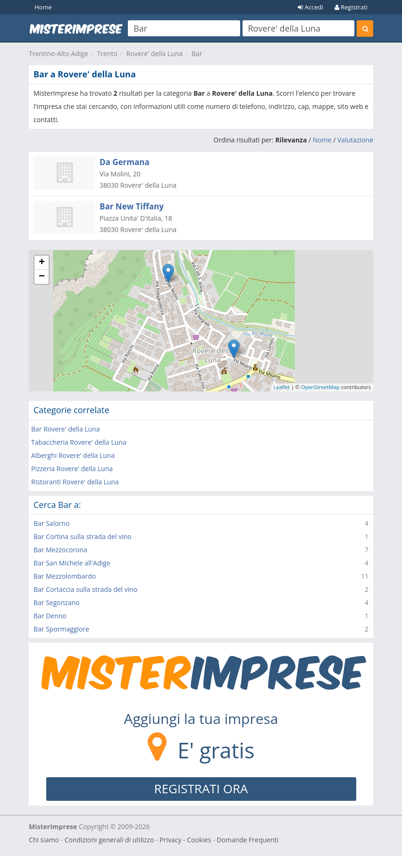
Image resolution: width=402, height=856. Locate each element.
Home (43, 7)
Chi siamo (44, 839)
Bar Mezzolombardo (65, 576)
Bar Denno (50, 615)
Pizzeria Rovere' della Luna (72, 468)
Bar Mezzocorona (60, 549)
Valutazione (355, 139)
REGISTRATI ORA (201, 788)
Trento (107, 53)
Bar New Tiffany (132, 206)
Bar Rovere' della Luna (65, 428)
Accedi (310, 7)
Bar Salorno (51, 523)
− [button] (42, 277)
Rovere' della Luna (154, 53)
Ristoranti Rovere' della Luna (75, 481)
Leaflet (282, 387)
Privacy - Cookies (185, 839)
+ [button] (42, 263)
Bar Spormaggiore (61, 628)
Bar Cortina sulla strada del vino (83, 536)
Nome (322, 139)
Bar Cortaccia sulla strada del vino (85, 589)
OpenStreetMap (320, 387)
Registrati (351, 7)
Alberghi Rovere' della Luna (73, 455)
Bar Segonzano (57, 602)
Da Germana (125, 162)
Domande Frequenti (247, 839)
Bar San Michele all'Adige (72, 562)
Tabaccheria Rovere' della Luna (78, 442)
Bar (197, 53)
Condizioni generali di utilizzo (109, 839)
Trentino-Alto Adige (58, 53)
